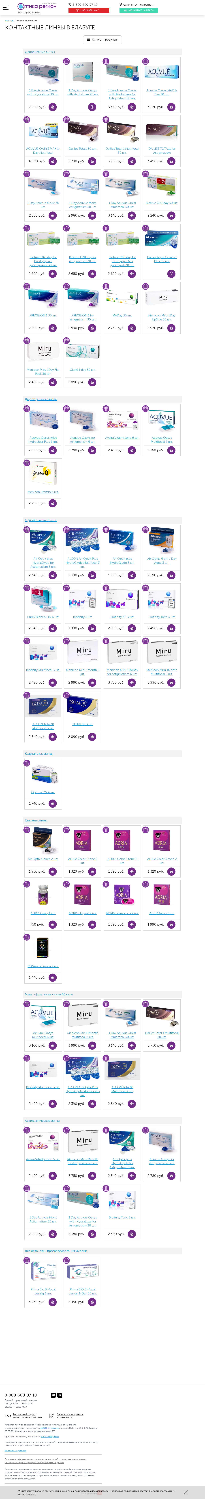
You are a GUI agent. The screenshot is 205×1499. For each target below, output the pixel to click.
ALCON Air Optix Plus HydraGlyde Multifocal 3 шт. (83, 562)
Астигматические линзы (42, 1120)
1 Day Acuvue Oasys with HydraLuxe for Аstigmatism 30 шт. (122, 94)
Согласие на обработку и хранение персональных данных (34, 1462)
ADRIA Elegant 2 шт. (83, 913)
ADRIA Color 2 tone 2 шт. (122, 861)
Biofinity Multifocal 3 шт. (43, 670)
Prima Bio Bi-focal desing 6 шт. (43, 1291)
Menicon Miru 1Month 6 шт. (83, 672)
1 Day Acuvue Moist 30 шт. (43, 205)
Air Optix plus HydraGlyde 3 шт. (122, 560)
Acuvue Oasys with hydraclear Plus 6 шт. (43, 439)
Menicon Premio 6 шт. (43, 492)
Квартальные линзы (39, 753)
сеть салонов (49, 3)
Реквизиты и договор (15, 1451)
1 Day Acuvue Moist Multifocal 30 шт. (122, 205)
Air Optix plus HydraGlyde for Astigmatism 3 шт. (43, 562)
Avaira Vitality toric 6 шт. (122, 437)
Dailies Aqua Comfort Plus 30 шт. (162, 259)
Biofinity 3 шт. (82, 617)
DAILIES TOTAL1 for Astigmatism (161, 150)
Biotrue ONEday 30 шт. (162, 203)
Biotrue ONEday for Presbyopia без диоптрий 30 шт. (122, 261)
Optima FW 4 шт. (43, 792)
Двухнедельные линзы (41, 399)
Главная (9, 20)
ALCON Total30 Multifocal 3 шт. (43, 726)
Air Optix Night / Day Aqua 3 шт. (162, 560)
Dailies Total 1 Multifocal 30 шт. (122, 150)
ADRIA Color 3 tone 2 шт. (162, 861)
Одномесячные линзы (41, 520)
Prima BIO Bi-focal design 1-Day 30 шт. (83, 1291)
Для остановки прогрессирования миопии (56, 1251)
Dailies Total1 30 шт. (83, 148)
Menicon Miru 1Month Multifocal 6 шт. (161, 672)
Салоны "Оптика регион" (138, 4)
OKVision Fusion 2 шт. (43, 966)
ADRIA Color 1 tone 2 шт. (82, 861)
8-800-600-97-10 (85, 4)
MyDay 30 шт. (122, 315)
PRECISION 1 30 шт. (43, 315)
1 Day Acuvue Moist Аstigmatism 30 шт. (82, 205)
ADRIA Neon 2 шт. (162, 913)
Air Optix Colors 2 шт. (43, 859)
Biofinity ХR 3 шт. (122, 617)
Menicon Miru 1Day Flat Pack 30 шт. (43, 371)
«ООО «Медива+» (49, 1428)
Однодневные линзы (40, 52)
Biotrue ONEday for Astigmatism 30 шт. (82, 259)
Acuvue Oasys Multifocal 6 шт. (162, 439)
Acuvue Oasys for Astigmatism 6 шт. (83, 439)
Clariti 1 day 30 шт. (83, 369)
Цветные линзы (36, 820)
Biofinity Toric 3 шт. (161, 617)
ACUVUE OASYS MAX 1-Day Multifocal (43, 150)
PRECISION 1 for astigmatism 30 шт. (82, 317)
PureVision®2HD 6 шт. (43, 617)
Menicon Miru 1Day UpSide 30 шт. (161, 317)
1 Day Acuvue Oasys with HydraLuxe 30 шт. (43, 92)
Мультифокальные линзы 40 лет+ (49, 994)
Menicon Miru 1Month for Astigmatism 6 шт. (122, 672)
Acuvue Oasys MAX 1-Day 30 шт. (161, 92)
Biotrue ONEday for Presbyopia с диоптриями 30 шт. (43, 261)
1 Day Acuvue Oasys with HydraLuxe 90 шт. (83, 92)
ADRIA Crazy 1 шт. (43, 913)
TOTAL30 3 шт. (82, 724)
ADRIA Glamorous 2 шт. (122, 913)
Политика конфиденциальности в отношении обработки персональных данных (45, 1459)
